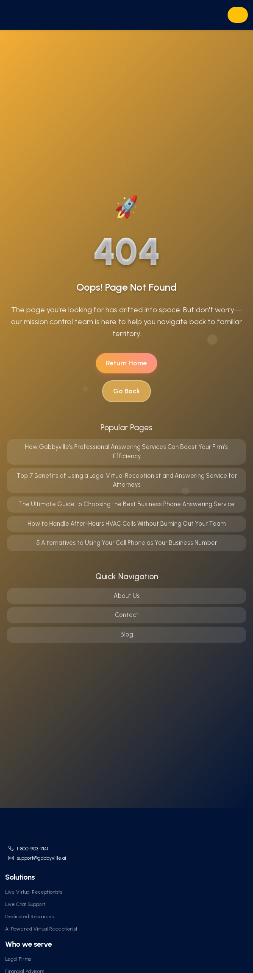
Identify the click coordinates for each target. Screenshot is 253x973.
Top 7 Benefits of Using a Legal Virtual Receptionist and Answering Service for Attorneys (127, 480)
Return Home (126, 363)
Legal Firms (18, 959)
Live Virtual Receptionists (33, 892)
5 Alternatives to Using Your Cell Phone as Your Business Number (126, 543)
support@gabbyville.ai (41, 858)
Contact (127, 615)
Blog (126, 634)
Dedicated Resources (29, 917)
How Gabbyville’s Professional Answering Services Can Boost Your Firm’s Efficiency (126, 451)
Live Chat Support (25, 904)
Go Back (126, 391)
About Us (127, 596)
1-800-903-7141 (32, 849)
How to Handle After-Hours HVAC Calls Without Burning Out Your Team (127, 523)
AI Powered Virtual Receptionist (41, 929)
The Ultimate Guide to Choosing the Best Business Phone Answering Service (126, 504)
